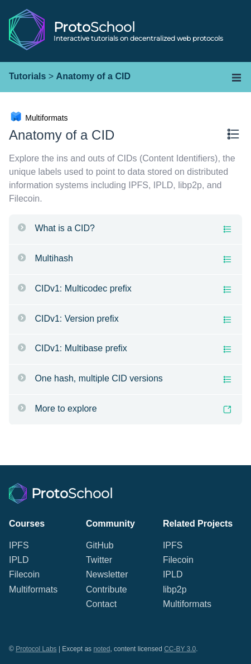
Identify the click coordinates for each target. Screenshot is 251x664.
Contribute (106, 589)
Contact (101, 604)
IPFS (19, 545)
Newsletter (107, 574)
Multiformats (33, 589)
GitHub (100, 545)
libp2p (175, 589)
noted (101, 649)
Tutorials (27, 76)
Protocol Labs (36, 649)
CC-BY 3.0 (180, 649)
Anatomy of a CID (93, 76)
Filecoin (24, 574)
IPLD (19, 560)
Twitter (99, 560)
